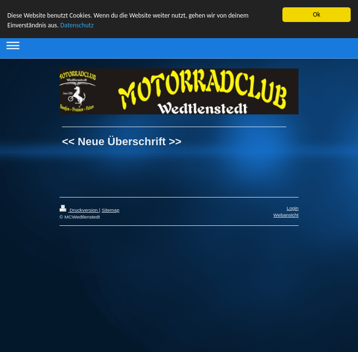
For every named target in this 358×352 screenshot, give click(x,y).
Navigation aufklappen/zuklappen (179, 45)
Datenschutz (76, 25)
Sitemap (110, 210)
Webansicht (286, 215)
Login (292, 208)
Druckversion (79, 210)
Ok (316, 14)
